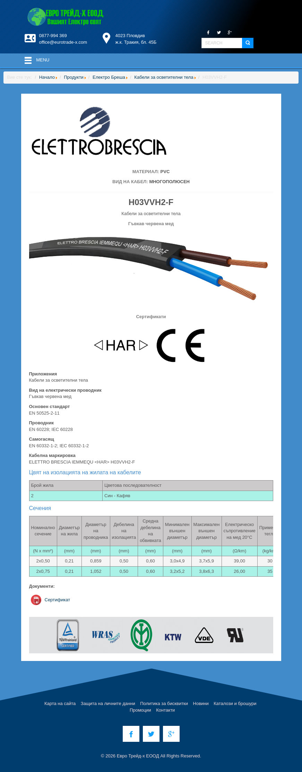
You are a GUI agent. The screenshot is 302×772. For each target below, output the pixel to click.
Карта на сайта (60, 703)
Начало (47, 77)
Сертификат (57, 599)
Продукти (74, 77)
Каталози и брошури (235, 703)
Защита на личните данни (108, 703)
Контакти (165, 710)
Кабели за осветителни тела (163, 77)
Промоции (140, 710)
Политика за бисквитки (164, 703)
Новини (201, 703)
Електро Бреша (109, 77)
